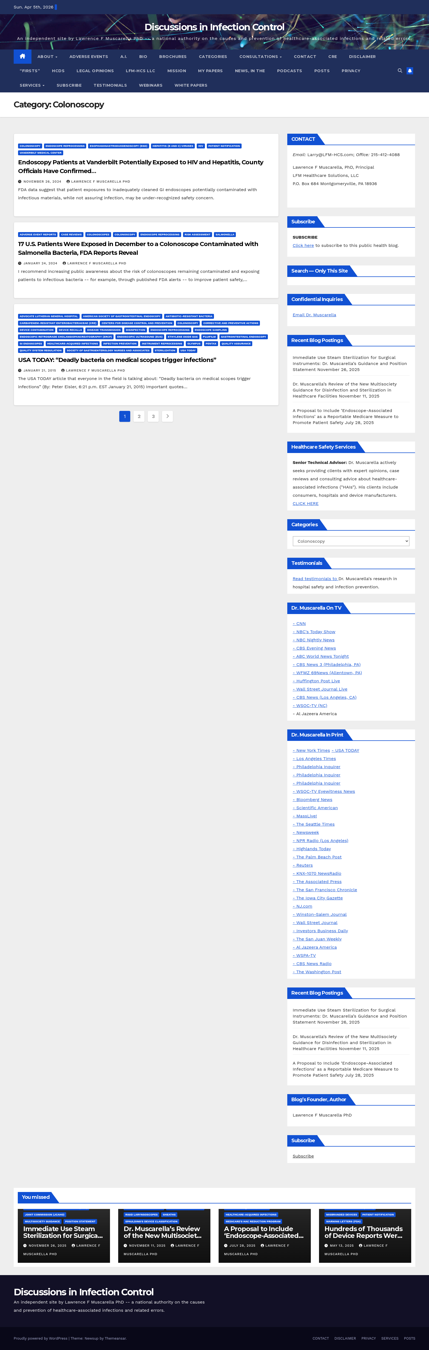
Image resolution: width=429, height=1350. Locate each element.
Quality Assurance (236, 343)
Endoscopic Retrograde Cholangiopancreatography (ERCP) (66, 336)
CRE (332, 56)
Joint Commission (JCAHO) (45, 1214)
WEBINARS (151, 85)
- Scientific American (315, 807)
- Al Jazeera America (315, 947)
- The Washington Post (317, 971)
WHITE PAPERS (191, 85)
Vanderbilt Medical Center (41, 152)
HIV (200, 145)
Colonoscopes (98, 234)
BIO (143, 56)
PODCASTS (289, 70)
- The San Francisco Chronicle (325, 889)
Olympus (194, 343)
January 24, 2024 (41, 263)
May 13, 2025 (342, 1245)
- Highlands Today (312, 848)
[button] (400, 70)
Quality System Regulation (41, 350)
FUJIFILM (209, 336)
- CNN (299, 623)
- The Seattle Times (314, 824)
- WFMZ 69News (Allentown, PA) (327, 672)
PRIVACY (351, 70)
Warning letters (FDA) (343, 1221)
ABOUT (46, 56)
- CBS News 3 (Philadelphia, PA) (327, 664)
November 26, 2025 (48, 1245)
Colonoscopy (30, 145)
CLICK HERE (306, 503)
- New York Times (311, 750)
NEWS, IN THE (250, 70)
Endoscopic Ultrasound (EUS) (140, 336)
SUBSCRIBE (69, 85)
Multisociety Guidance (42, 1221)
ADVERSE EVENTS (88, 56)
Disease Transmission (104, 329)
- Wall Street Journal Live (320, 689)
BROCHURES (173, 56)
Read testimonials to (315, 578)
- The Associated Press (317, 881)
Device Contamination (37, 329)
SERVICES (31, 85)
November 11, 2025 (148, 1245)
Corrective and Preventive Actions (230, 323)
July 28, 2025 (243, 1245)
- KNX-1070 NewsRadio (317, 873)
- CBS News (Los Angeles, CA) (324, 697)
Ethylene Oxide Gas (183, 336)
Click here (303, 245)
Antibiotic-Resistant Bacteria (189, 316)
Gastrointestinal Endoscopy (243, 336)
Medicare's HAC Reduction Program (253, 1221)
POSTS (322, 70)
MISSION (176, 70)
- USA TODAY (345, 750)
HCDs (58, 70)
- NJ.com (302, 906)
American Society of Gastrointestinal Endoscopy (122, 316)
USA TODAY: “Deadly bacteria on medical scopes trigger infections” (117, 360)
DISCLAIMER (362, 56)
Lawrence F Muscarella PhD (98, 181)
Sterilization (165, 350)
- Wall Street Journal (315, 922)
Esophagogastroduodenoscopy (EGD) (118, 145)
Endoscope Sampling (211, 329)
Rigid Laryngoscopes (141, 1214)
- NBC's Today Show (314, 631)
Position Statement (80, 1221)
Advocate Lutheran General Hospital (49, 316)
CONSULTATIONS (259, 56)
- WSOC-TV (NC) (310, 705)
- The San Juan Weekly (317, 939)
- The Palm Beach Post (317, 857)
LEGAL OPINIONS (95, 70)
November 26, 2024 (43, 181)
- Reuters (303, 865)
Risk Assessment (197, 234)
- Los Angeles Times (314, 758)
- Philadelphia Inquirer (317, 766)
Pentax (211, 343)
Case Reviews (71, 234)
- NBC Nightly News (314, 639)
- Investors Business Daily (320, 930)
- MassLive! (305, 816)
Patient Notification (224, 145)
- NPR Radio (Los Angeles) (321, 840)
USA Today (188, 350)
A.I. (123, 56)
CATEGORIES (213, 56)
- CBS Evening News (314, 648)
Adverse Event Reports (38, 234)
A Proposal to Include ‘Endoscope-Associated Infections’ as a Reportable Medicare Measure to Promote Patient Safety (346, 416)
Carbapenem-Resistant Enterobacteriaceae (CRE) (58, 323)
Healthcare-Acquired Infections (72, 343)
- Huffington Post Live (316, 680)
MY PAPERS (210, 70)
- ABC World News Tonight (321, 656)
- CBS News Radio (312, 963)
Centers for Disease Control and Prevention (137, 323)
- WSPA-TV (304, 955)
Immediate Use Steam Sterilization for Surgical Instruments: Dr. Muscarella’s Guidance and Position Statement (350, 363)
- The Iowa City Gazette (318, 898)
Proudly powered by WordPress (41, 1338)
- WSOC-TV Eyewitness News (324, 791)
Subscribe (303, 1156)
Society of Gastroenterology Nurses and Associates (108, 350)
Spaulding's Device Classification (151, 1221)
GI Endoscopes (31, 343)
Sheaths (169, 1214)
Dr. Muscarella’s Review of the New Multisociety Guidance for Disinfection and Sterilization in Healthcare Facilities (345, 390)
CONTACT (305, 56)
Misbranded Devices (341, 1214)
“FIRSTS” (30, 70)
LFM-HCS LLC (140, 70)
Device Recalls (70, 329)
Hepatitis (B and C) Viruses (173, 145)
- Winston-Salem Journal (320, 914)
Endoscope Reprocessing (65, 145)
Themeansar (115, 1338)
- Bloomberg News (312, 799)
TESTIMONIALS (110, 85)
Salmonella (225, 234)
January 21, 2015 (40, 370)
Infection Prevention (120, 343)
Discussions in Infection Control (214, 27)
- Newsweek (306, 832)
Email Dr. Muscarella (314, 314)
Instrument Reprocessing (162, 343)
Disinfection (135, 329)
